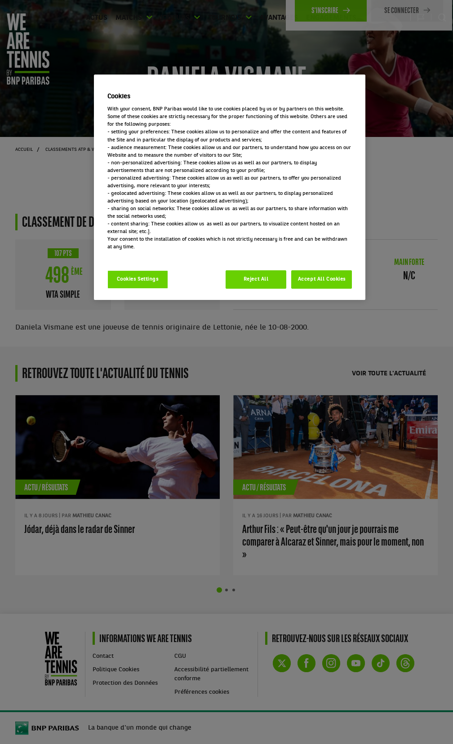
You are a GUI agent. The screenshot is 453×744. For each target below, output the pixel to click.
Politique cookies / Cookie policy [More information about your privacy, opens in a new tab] (147, 254)
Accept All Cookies (322, 279)
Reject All (256, 279)
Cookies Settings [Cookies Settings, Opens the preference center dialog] (138, 279)
